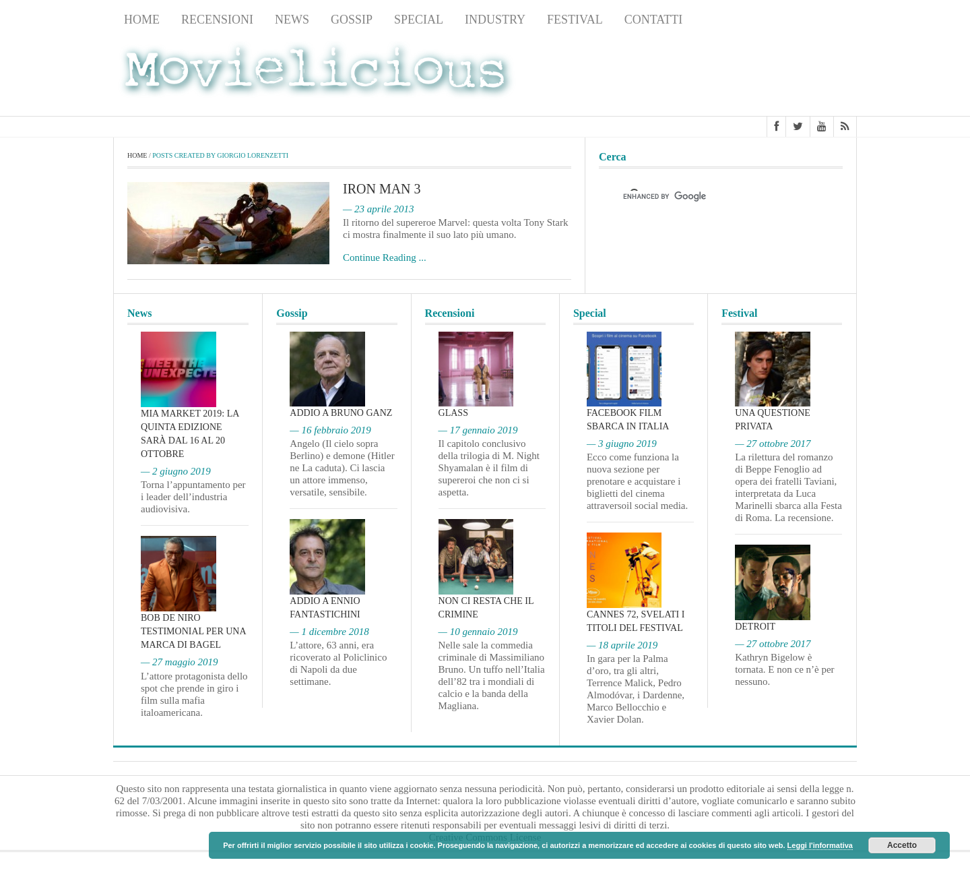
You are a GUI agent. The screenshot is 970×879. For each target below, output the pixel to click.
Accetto (902, 845)
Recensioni (217, 19)
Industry (495, 19)
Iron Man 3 (382, 188)
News (292, 19)
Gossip (352, 19)
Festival (575, 19)
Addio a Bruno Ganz (341, 413)
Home (142, 19)
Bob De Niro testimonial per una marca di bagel (193, 631)
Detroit (755, 627)
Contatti (653, 19)
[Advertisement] (749, 75)
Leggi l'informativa (820, 845)
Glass (453, 413)
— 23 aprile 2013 (378, 209)
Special (418, 19)
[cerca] (708, 196)
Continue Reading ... (384, 257)
